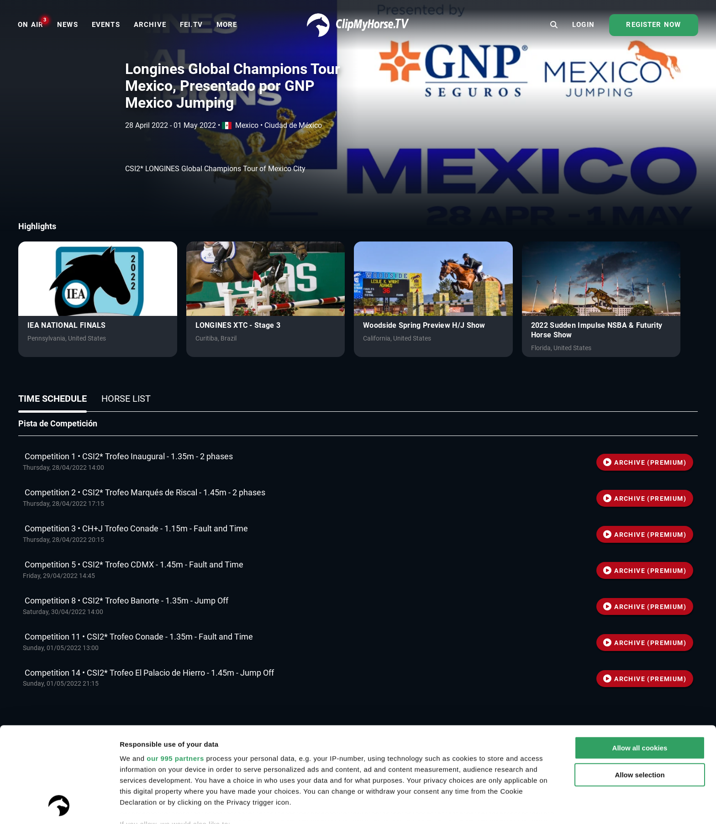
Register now (653, 25)
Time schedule (52, 398)
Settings (133, 806)
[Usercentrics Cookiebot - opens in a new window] (59, 806)
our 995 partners (175, 669)
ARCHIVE (644, 462)
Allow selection (639, 685)
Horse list (126, 398)
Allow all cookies (640, 658)
